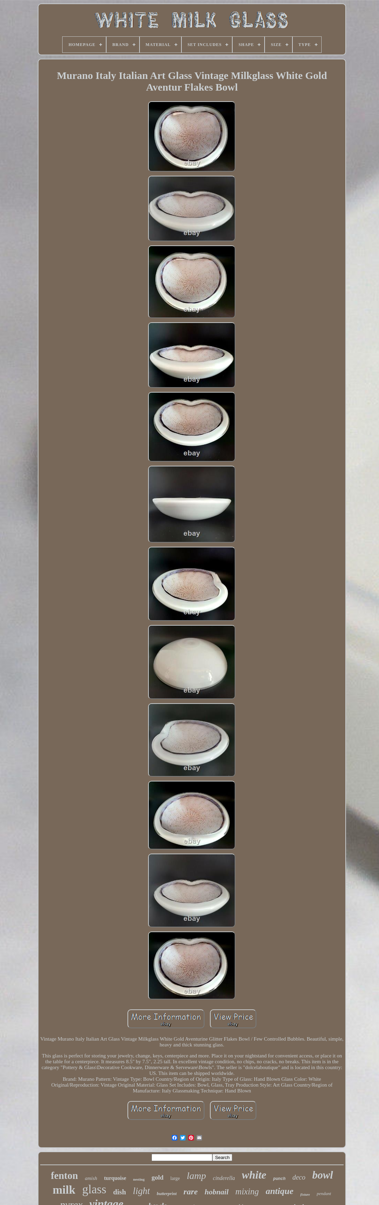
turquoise (115, 1178)
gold (158, 1177)
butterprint (167, 1193)
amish (91, 1178)
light (141, 1191)
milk (64, 1189)
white (254, 1175)
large (175, 1178)
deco (298, 1177)
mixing (247, 1191)
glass (94, 1189)
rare (190, 1191)
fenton (64, 1175)
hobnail (216, 1191)
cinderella (224, 1178)
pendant (324, 1193)
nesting (139, 1179)
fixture (305, 1194)
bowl (322, 1175)
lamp (196, 1175)
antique (279, 1191)
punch (279, 1179)
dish (119, 1192)
